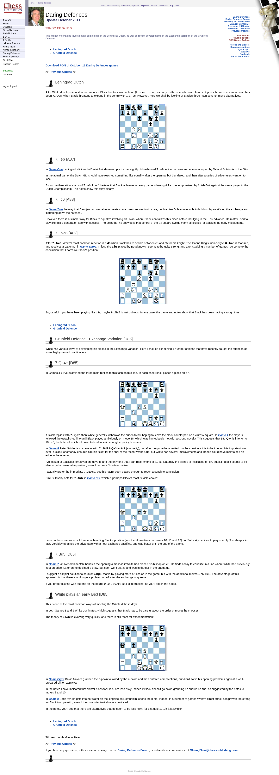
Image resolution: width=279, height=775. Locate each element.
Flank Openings (11, 56)
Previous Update (61, 71)
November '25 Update (239, 28)
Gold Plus (8, 60)
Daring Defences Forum (238, 19)
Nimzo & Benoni (11, 50)
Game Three (88, 246)
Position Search (113, 6)
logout (13, 86)
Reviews (245, 52)
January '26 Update (240, 24)
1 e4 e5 (7, 20)
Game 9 (54, 698)
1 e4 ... (6, 36)
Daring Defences (44, 3)
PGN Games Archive (239, 40)
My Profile (135, 6)
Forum (102, 6)
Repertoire (145, 6)
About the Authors (240, 56)
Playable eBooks (241, 38)
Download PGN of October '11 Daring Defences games (82, 65)
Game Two (56, 209)
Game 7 (54, 564)
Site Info (154, 6)
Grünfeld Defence (65, 52)
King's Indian (9, 46)
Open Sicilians (10, 30)
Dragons (7, 27)
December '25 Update (239, 26)
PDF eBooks (243, 35)
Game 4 (223, 435)
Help (171, 6)
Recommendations (240, 47)
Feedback (245, 54)
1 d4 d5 (7, 40)
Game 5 (54, 448)
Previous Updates (241, 31)
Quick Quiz (244, 49)
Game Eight (56, 679)
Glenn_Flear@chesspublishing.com (214, 750)
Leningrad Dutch (64, 49)
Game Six (93, 478)
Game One (56, 169)
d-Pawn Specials (11, 43)
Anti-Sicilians (9, 33)
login (5, 86)
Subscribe (8, 70)
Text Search (125, 6)
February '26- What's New (237, 21)
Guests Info (163, 6)
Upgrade (7, 74)
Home (32, 3)
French (6, 23)
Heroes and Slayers (240, 45)
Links (177, 6)
